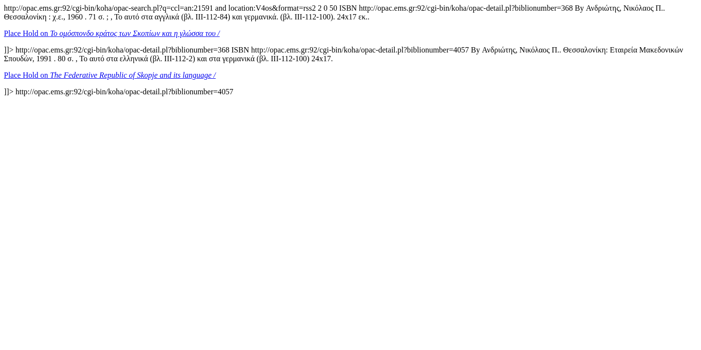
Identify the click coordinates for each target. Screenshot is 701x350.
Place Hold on (112, 33)
